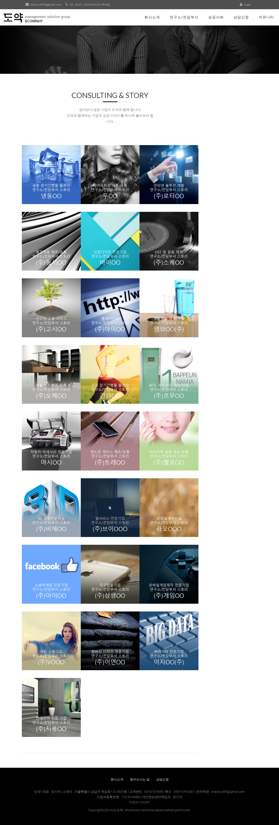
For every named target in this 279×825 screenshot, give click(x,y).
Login (245, 4)
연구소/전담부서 (184, 17)
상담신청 (241, 17)
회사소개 (152, 17)
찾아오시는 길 (139, 779)
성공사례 (216, 17)
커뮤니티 (266, 17)
